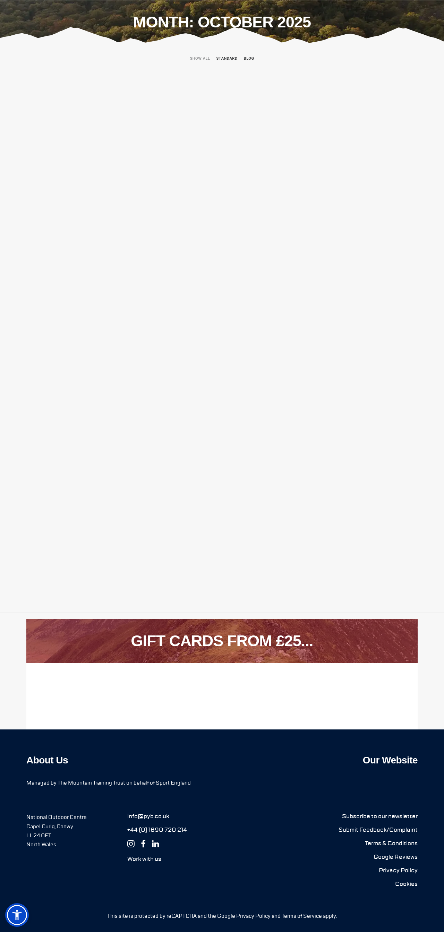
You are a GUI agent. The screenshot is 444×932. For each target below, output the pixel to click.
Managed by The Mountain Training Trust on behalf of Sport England (108, 782)
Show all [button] (200, 58)
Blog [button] (249, 58)
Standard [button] (227, 58)
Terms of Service (302, 916)
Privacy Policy (253, 916)
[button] (148, 816)
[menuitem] (201, 65)
